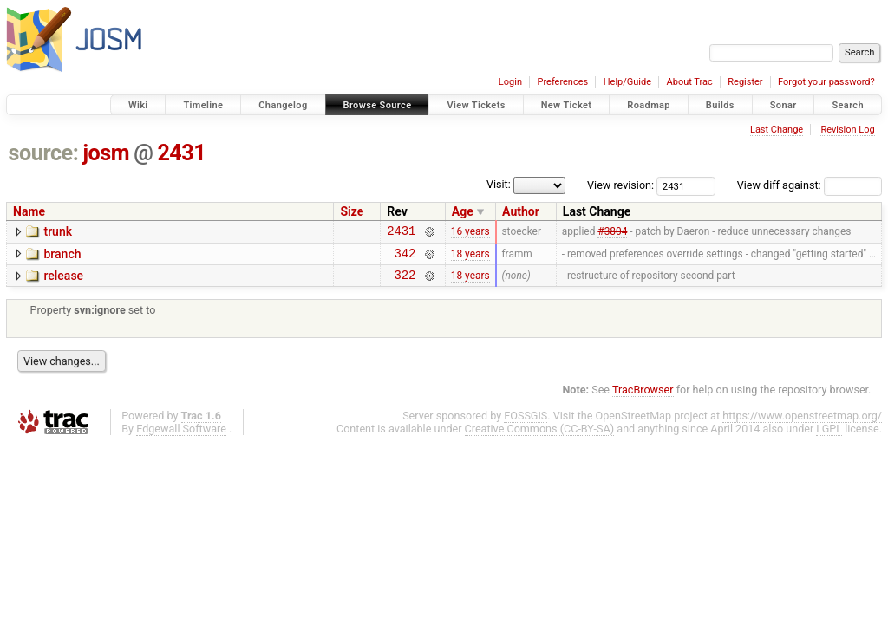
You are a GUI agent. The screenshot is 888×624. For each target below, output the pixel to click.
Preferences (562, 82)
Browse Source (377, 105)
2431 (181, 153)
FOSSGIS (525, 423)
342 (405, 258)
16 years (470, 233)
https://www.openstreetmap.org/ (802, 423)
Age (462, 211)
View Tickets (476, 105)
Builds (720, 105)
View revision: (620, 185)
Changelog (282, 105)
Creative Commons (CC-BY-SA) (540, 436)
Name (29, 211)
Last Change (776, 129)
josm (105, 153)
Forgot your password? (826, 82)
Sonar (783, 105)
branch (62, 256)
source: (44, 153)
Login (510, 82)
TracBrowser (643, 397)
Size (351, 211)
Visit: (498, 184)
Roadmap (648, 105)
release (63, 281)
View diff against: (809, 185)
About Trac (690, 82)
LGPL (829, 436)
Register (745, 82)
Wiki (138, 105)
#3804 (612, 233)
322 (405, 282)
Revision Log (847, 129)
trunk (57, 231)
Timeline (203, 105)
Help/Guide (627, 82)
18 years (470, 257)
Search (848, 105)
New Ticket (566, 105)
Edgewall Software (181, 436)
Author (520, 211)
